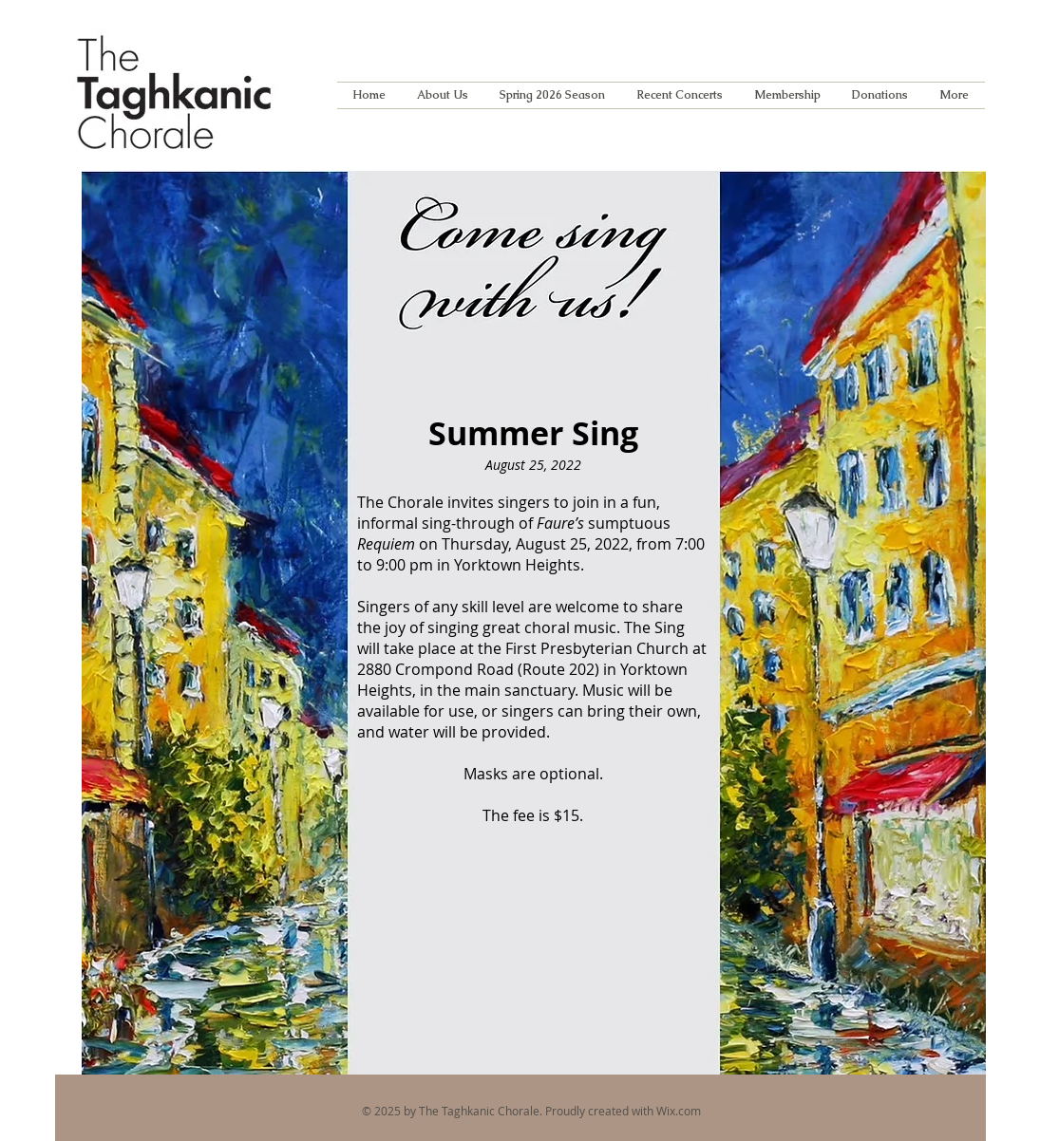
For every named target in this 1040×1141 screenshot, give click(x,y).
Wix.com (678, 1110)
